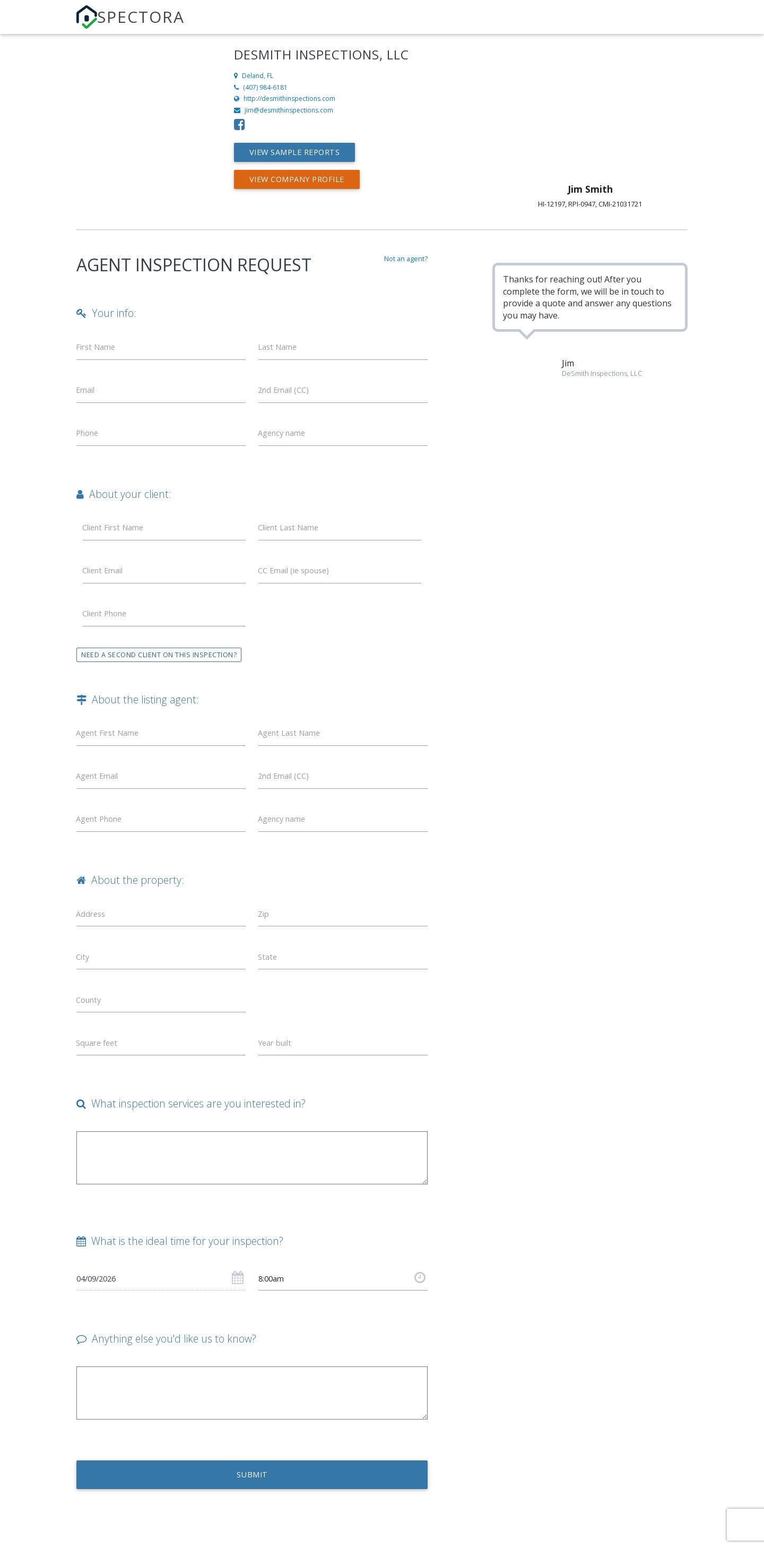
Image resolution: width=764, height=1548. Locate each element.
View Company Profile (304, 179)
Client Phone (108, 626)
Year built (277, 1070)
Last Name (279, 348)
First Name (98, 348)
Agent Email (100, 792)
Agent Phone (102, 838)
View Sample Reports (301, 152)
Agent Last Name (292, 747)
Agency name (284, 438)
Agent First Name (111, 747)
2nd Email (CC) (286, 393)
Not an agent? (406, 258)
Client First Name (117, 535)
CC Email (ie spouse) (298, 581)
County (90, 1024)
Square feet (99, 1070)
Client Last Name (292, 535)
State (268, 979)
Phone (89, 438)
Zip (264, 934)
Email (87, 393)
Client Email (106, 581)
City (83, 979)
